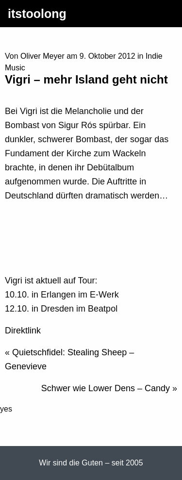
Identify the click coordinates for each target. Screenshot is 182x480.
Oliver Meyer (42, 56)
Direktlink (23, 330)
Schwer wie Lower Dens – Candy (105, 388)
